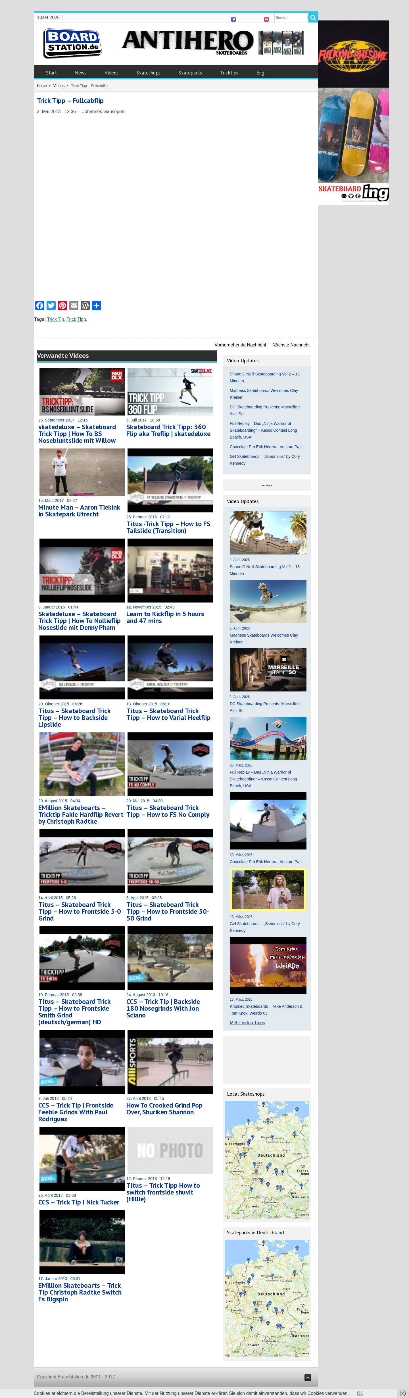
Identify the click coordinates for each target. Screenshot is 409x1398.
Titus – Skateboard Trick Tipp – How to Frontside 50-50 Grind (167, 911)
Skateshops (148, 73)
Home (42, 86)
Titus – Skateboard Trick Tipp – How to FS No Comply (167, 811)
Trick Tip (55, 319)
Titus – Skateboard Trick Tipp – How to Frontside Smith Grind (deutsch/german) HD (74, 1011)
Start (51, 73)
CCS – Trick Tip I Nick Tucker (78, 1202)
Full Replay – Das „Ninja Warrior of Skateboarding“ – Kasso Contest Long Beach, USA (263, 430)
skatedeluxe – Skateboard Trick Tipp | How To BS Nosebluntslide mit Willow (77, 433)
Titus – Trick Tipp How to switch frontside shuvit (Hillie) (163, 1192)
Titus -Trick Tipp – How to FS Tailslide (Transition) (168, 527)
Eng (260, 73)
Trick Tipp (76, 319)
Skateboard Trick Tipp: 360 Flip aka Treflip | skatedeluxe (168, 430)
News (81, 73)
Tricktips (229, 73)
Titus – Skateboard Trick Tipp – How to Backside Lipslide (74, 717)
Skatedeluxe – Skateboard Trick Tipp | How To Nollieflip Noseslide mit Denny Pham (79, 620)
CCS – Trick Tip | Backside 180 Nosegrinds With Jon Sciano (163, 1008)
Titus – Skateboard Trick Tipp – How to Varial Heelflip (168, 714)
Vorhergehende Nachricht (240, 344)
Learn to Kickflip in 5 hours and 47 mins (165, 617)
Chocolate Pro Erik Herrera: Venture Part (266, 446)
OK (360, 1393)
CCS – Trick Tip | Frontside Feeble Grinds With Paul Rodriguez (75, 1112)
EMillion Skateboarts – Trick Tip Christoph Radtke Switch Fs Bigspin (80, 1292)
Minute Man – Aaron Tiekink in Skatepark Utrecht (79, 510)
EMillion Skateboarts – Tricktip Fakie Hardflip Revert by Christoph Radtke (81, 814)
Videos (111, 73)
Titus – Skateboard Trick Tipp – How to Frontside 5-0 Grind (79, 911)
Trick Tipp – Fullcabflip (70, 100)
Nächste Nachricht (291, 344)
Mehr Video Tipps (247, 1022)
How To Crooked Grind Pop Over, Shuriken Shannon (164, 1108)
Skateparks (190, 73)
